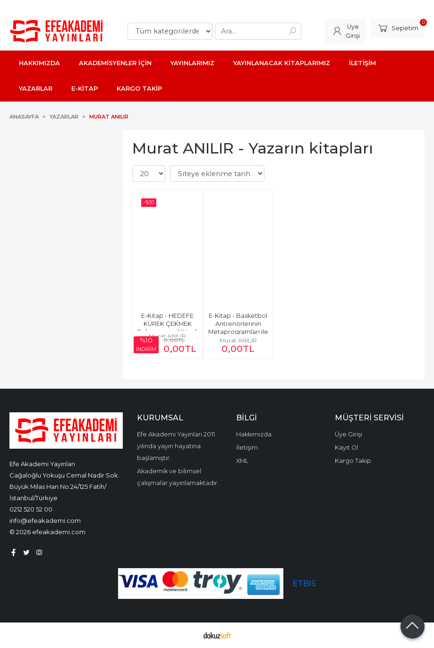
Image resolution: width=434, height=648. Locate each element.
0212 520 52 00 (30, 509)
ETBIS (304, 583)
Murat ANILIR (167, 336)
